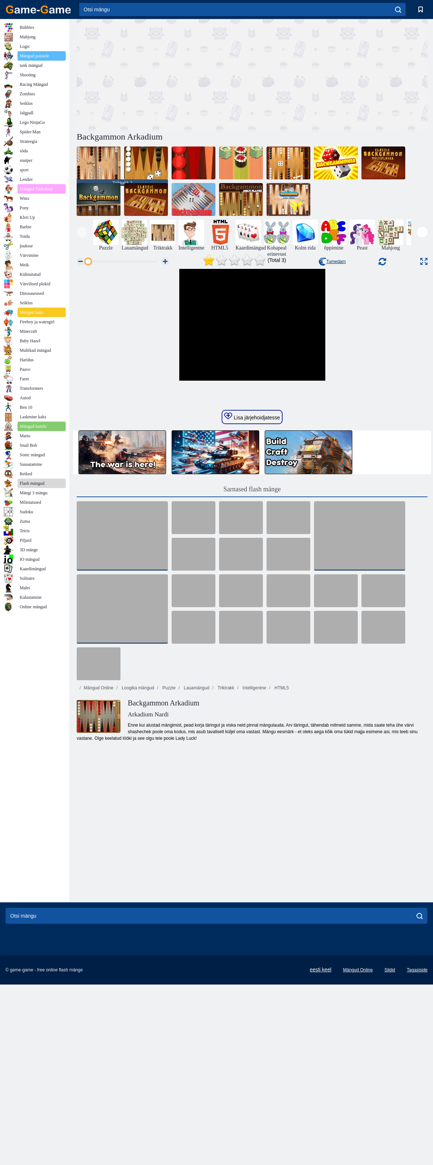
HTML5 (281, 844)
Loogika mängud (137, 844)
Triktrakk (225, 844)
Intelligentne (253, 844)
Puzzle (168, 844)
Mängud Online (98, 844)
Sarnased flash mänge (252, 646)
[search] (398, 9)
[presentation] (82, 232)
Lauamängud (196, 844)
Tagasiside (417, 1126)
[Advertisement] (164, 74)
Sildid (389, 1126)
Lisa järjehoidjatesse (252, 573)
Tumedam (332, 262)
